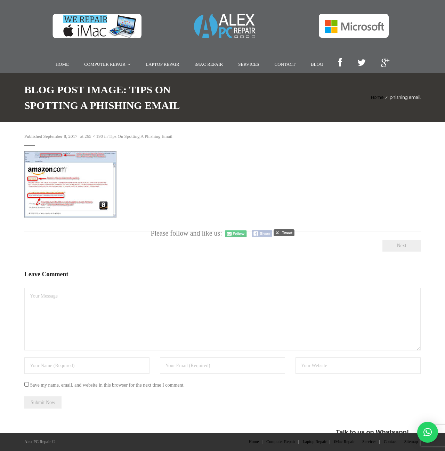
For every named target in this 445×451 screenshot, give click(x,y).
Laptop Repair (314, 441)
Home (377, 97)
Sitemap (411, 441)
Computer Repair (280, 441)
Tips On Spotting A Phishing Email (140, 136)
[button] (427, 432)
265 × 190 (93, 136)
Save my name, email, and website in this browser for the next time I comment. (107, 385)
